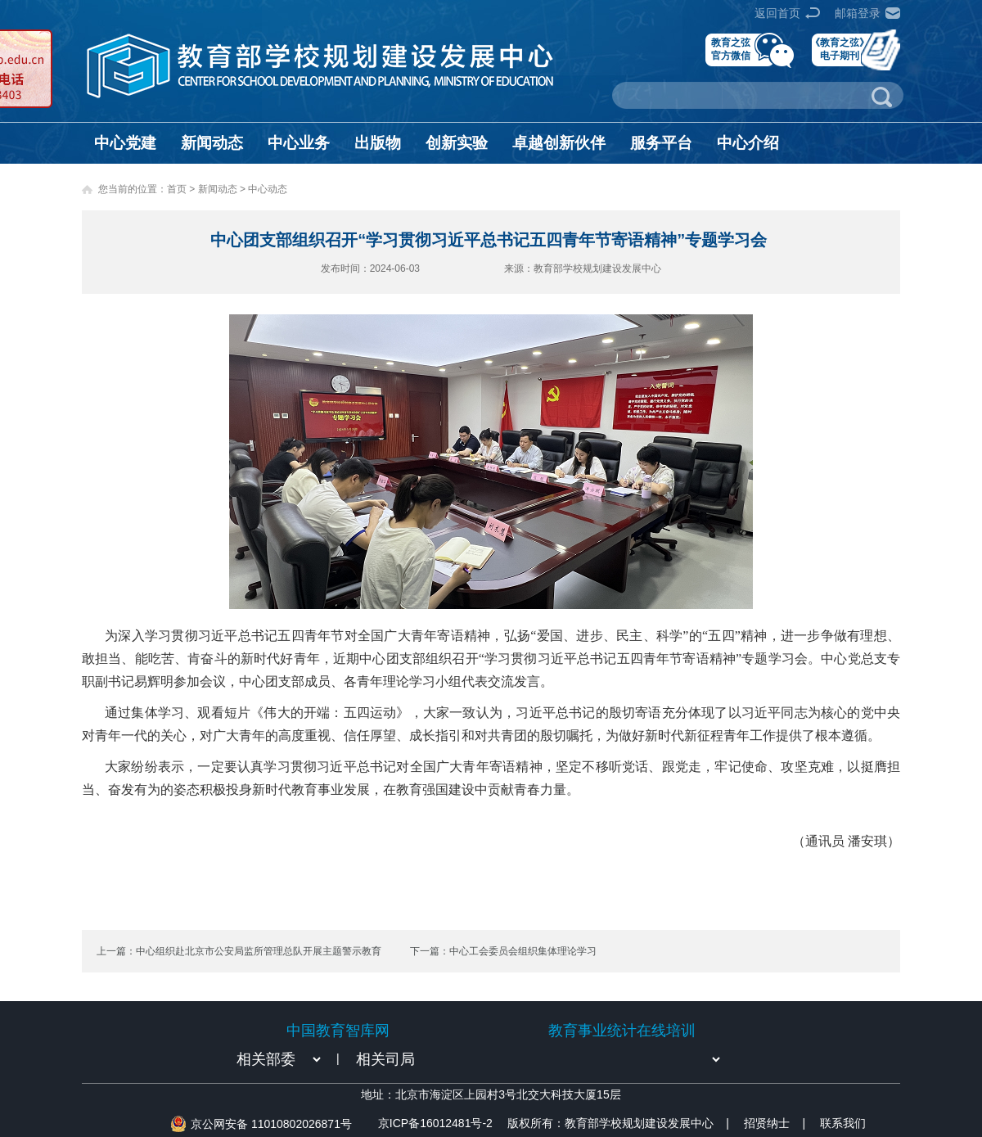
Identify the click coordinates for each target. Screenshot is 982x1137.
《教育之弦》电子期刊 (839, 49)
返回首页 (777, 13)
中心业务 (299, 142)
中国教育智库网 (338, 1030)
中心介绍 (748, 142)
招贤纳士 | (774, 1123)
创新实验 (457, 142)
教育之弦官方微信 (730, 49)
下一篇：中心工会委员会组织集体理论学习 (503, 951)
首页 (177, 189)
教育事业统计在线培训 (622, 1030)
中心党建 (125, 142)
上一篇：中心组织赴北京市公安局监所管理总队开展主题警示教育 (239, 951)
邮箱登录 (858, 13)
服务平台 (661, 142)
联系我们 (843, 1123)
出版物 (377, 142)
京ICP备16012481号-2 (435, 1123)
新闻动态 (212, 142)
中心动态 (267, 189)
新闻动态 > (223, 189)
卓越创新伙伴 (559, 142)
